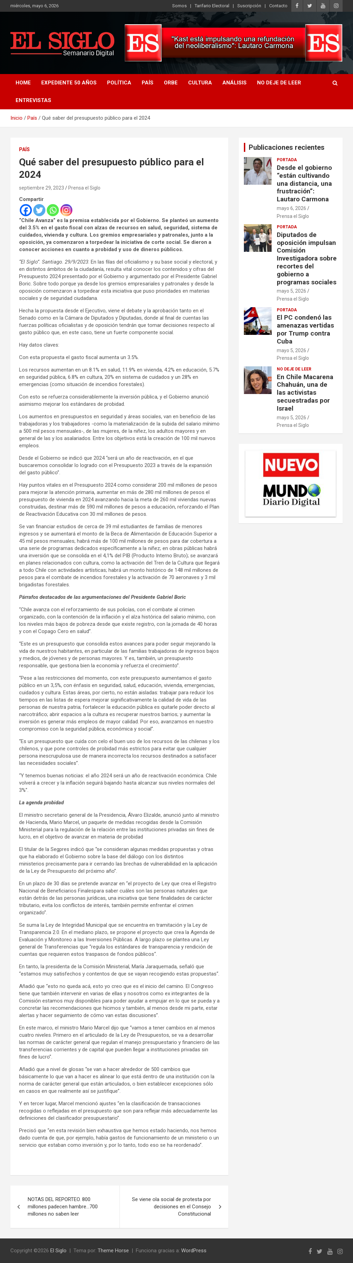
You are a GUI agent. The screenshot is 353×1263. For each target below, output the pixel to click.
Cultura (200, 83)
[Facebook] (26, 210)
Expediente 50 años (69, 83)
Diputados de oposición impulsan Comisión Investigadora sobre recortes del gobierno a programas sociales (307, 258)
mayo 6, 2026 (291, 208)
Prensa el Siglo (84, 188)
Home (23, 83)
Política (119, 83)
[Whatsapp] (53, 210)
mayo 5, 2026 (291, 291)
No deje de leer (279, 83)
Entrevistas (33, 100)
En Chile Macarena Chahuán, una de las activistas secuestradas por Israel (305, 392)
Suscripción (249, 5)
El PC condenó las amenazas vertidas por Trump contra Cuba (305, 329)
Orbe (171, 83)
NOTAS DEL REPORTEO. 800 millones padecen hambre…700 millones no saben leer (63, 1206)
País (147, 83)
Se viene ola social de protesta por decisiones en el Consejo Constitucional (171, 1206)
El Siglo (58, 1250)
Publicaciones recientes (287, 147)
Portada (287, 159)
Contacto (278, 5)
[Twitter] (39, 210)
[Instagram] (66, 210)
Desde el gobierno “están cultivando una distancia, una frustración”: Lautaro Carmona (304, 183)
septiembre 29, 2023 (41, 188)
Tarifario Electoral (212, 5)
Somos (179, 5)
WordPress (193, 1250)
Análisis (234, 83)
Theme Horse (113, 1250)
